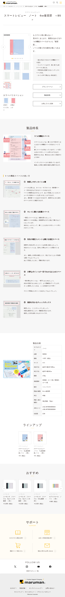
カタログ (13, 588)
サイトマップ (18, 592)
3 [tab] (15, 58)
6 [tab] (20, 58)
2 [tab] (13, 58)
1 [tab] (12, 58)
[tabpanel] (16, 47)
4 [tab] (17, 58)
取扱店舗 (23, 588)
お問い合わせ (50, 588)
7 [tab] (22, 58)
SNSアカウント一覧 (32, 571)
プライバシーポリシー (44, 592)
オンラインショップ (36, 588)
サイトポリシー (30, 592)
